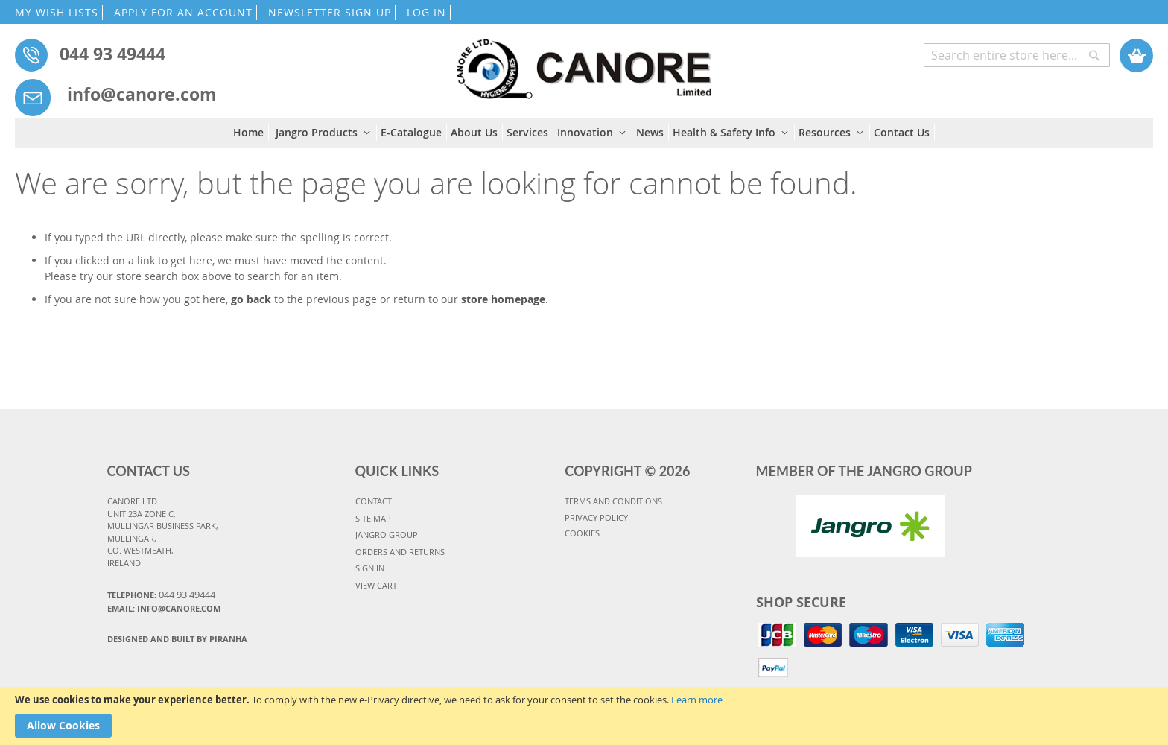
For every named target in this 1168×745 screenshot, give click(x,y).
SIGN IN (369, 568)
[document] (584, 716)
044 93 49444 (112, 54)
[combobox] (1017, 55)
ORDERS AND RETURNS (400, 551)
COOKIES (582, 533)
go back (251, 299)
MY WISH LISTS (56, 12)
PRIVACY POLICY (596, 517)
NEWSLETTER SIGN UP (329, 12)
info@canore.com (142, 94)
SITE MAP (373, 518)
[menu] (584, 133)
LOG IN (426, 12)
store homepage (503, 299)
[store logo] (583, 61)
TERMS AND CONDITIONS (613, 501)
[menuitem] (251, 132)
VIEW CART (376, 585)
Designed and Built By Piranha (177, 638)
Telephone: (161, 594)
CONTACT (373, 501)
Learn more (697, 699)
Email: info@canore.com (163, 608)
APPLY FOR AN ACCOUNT (183, 12)
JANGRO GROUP (386, 534)
